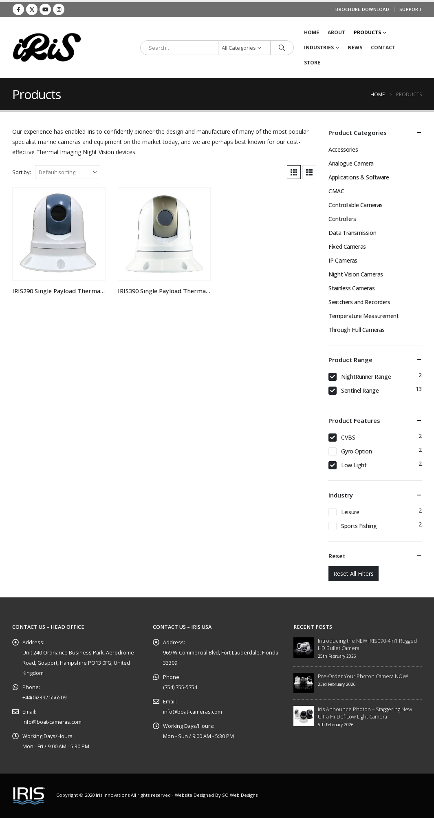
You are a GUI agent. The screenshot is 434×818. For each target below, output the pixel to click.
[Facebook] (18, 9)
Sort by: (21, 172)
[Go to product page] (59, 234)
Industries (319, 47)
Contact (383, 47)
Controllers (342, 219)
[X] (31, 9)
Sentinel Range (360, 390)
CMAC (336, 191)
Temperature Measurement (363, 316)
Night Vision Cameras (355, 274)
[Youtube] (45, 9)
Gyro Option (356, 451)
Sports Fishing (359, 526)
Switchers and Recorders (359, 302)
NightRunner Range (366, 376)
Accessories (343, 149)
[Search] (282, 48)
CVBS (348, 437)
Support (410, 9)
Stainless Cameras (351, 288)
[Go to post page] (303, 646)
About (336, 32)
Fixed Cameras (347, 246)
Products (367, 32)
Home (311, 32)
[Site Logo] (47, 47)
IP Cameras (342, 260)
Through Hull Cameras (356, 330)
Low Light (353, 465)
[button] (294, 172)
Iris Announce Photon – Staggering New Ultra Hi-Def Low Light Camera (365, 713)
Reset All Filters (353, 573)
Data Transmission (352, 233)
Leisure (350, 512)
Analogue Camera (351, 163)
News (355, 47)
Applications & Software (358, 177)
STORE (312, 62)
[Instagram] (58, 9)
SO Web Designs (240, 795)
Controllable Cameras (355, 205)
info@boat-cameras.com (52, 722)
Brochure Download (362, 9)
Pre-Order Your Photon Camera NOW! (363, 676)
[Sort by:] (67, 172)
